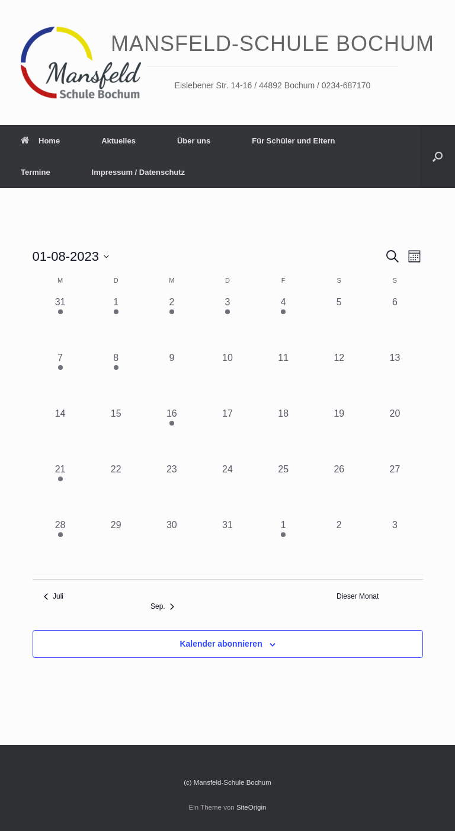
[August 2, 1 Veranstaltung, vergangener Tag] (172, 323)
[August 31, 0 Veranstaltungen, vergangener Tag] (227, 546)
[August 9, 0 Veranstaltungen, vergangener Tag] (172, 379)
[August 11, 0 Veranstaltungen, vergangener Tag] (283, 379)
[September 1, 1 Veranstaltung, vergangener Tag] (283, 546)
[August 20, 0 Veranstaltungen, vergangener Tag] (394, 434)
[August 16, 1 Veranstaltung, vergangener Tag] (172, 434)
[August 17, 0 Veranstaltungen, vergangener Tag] (227, 434)
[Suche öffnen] (437, 156)
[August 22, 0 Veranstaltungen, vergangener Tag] (116, 490)
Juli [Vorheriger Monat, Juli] (53, 596)
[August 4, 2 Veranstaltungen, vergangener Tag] (283, 323)
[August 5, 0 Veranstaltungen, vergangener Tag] (339, 323)
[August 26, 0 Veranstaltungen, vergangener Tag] (339, 490)
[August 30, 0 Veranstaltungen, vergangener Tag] (172, 546)
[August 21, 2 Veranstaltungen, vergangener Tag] (60, 490)
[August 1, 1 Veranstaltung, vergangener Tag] (116, 323)
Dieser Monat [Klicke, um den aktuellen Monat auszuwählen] (358, 596)
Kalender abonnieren (221, 643)
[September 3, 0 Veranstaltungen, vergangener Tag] (394, 546)
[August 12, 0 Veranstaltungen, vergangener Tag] (339, 379)
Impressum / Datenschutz (138, 172)
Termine (35, 172)
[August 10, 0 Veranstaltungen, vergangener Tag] (227, 379)
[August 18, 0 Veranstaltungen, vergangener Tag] (283, 434)
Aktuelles (118, 140)
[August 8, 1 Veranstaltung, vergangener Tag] (116, 379)
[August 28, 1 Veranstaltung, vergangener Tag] (60, 546)
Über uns (193, 140)
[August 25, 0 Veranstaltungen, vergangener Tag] (283, 490)
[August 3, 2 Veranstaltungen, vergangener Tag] (227, 323)
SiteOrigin (251, 807)
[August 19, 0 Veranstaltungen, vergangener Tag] (339, 434)
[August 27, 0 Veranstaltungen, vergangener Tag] (394, 490)
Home (40, 140)
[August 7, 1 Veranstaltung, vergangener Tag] (60, 379)
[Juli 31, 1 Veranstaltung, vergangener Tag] (60, 323)
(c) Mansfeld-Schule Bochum (227, 782)
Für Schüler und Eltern (293, 140)
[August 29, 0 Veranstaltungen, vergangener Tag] (116, 546)
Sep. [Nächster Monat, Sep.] (162, 606)
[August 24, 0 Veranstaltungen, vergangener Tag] (227, 490)
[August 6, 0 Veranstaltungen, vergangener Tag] (394, 323)
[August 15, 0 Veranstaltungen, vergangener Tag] (116, 434)
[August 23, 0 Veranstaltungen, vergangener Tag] (172, 490)
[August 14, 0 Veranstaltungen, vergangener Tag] (60, 434)
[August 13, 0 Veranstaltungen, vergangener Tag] (394, 379)
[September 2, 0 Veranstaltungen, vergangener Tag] (339, 546)
